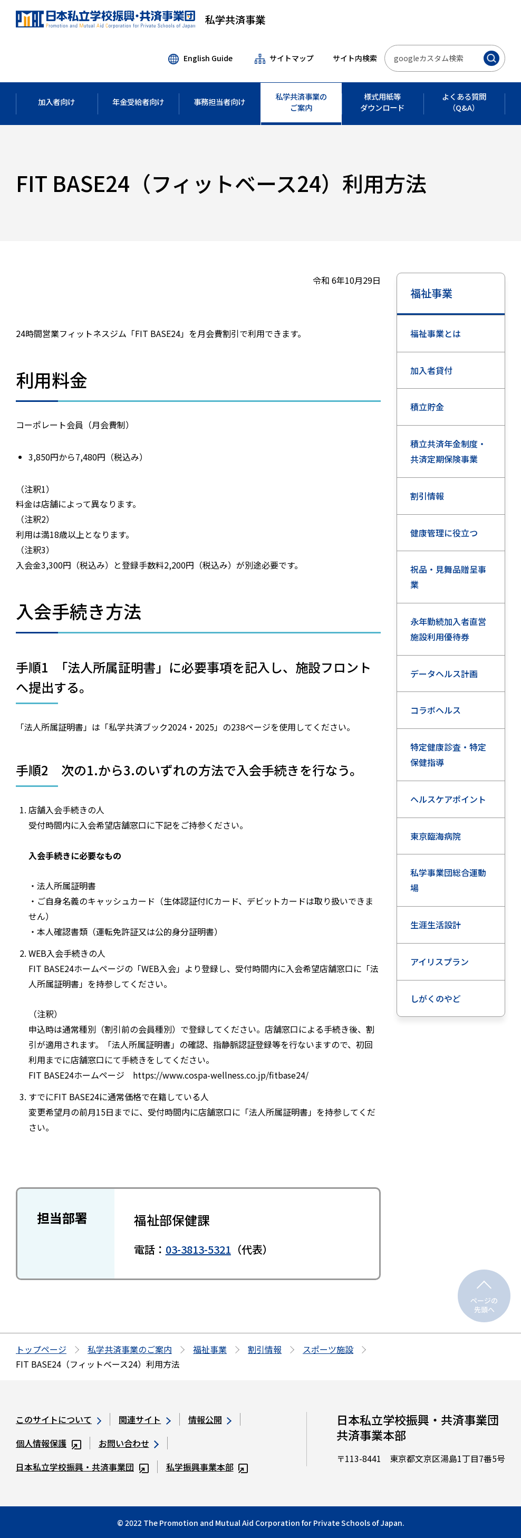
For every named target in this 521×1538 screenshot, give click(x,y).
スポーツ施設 (328, 1349)
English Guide (200, 58)
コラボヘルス (435, 710)
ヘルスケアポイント (448, 799)
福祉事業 (431, 293)
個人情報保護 (48, 1443)
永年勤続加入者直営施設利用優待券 (448, 629)
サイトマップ (284, 58)
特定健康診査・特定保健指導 (448, 754)
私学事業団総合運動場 (448, 880)
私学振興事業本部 (207, 1466)
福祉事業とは (435, 333)
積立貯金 (427, 406)
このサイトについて (58, 1419)
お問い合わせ (129, 1443)
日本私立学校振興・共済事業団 (82, 1466)
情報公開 (209, 1419)
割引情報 (427, 495)
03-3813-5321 (198, 1249)
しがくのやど (435, 998)
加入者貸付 (431, 370)
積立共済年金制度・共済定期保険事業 (448, 451)
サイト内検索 (355, 58)
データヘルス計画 (444, 673)
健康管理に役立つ (444, 532)
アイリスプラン (439, 961)
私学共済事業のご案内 (130, 1349)
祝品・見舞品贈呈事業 (448, 577)
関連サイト (144, 1419)
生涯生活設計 (435, 924)
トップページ (41, 1349)
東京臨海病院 (435, 836)
